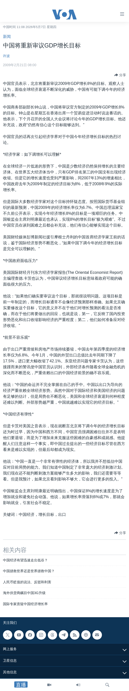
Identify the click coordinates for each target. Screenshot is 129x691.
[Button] (120, 75)
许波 (6, 56)
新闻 (7, 36)
